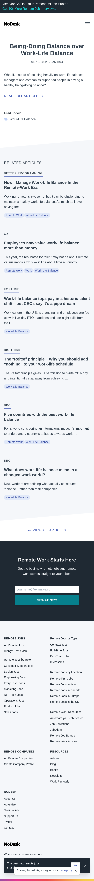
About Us (10, 798)
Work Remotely (59, 781)
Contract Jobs (58, 644)
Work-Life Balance (20, 119)
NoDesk (10, 791)
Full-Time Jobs (59, 650)
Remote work (14, 270)
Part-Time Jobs (59, 656)
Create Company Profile (19, 764)
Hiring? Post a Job (15, 651)
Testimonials (11, 810)
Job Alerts (56, 729)
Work (28, 270)
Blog (53, 764)
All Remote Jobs (14, 645)
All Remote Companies (18, 758)
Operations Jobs (14, 700)
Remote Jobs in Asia (63, 684)
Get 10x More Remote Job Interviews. (29, 8)
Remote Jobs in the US (64, 701)
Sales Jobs (11, 712)
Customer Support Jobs (18, 665)
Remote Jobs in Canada (65, 690)
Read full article (23, 96)
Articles (54, 758)
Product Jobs (12, 706)
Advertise (10, 804)
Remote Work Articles (63, 741)
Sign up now (47, 600)
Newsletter (56, 775)
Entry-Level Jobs (14, 683)
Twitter (8, 821)
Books (54, 769)
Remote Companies (19, 751)
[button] (87, 24)
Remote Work (14, 215)
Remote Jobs (14, 638)
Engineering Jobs (15, 677)
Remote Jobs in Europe (64, 696)
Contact (9, 827)
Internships (57, 662)
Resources (59, 751)
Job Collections (59, 724)
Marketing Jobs (13, 689)
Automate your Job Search (66, 718)
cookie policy (65, 870)
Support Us (11, 816)
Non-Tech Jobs (13, 694)
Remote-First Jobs (61, 678)
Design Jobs (11, 671)
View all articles (47, 530)
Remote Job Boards (62, 735)
